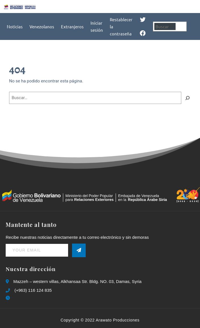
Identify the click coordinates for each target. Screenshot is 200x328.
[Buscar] (181, 26)
